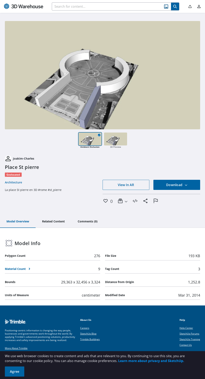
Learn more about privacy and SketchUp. (151, 361)
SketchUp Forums (189, 333)
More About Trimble (16, 348)
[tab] (18, 221)
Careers (84, 328)
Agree (14, 371)
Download (177, 185)
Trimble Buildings (90, 339)
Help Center (186, 328)
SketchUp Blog (88, 333)
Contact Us (186, 345)
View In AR (126, 185)
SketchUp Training (190, 339)
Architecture (13, 182)
